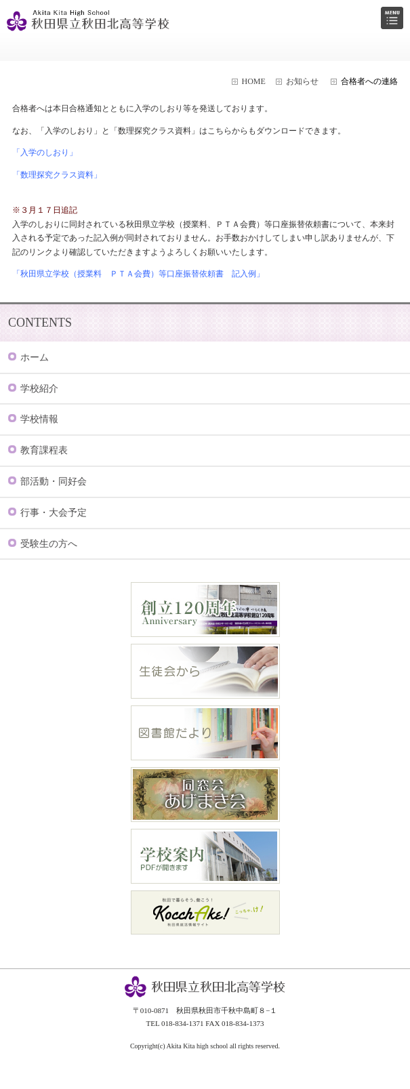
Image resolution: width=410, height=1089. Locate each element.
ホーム (34, 357)
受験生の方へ (48, 544)
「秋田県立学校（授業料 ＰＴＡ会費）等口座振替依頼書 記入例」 (138, 274)
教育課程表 (44, 450)
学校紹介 (39, 389)
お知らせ (302, 81)
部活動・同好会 (53, 481)
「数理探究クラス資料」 (57, 175)
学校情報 (39, 419)
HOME (254, 81)
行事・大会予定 (53, 513)
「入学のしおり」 (44, 152)
